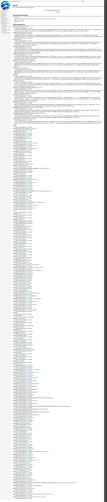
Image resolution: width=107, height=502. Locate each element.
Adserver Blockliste (17, 227)
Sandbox (15, 284)
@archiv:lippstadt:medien (23, 426)
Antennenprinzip (17, 264)
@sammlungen (23, 131)
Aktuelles (5, 24)
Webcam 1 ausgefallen (19, 20)
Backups (15, 39)
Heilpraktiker (16, 420)
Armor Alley (16, 17)
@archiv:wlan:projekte (31, 310)
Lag (14, 431)
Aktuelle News (16, 171)
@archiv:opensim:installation (36, 107)
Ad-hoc (14, 380)
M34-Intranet (16, 140)
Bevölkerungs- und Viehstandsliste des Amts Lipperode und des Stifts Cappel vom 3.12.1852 (35, 482)
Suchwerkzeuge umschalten (51, 10)
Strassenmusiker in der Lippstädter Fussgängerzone (25, 412)
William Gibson (16, 454)
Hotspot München (17, 349)
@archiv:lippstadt (28, 32)
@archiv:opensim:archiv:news (31, 53)
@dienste (19, 39)
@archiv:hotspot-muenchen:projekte (34, 267)
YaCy (14, 239)
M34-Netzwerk (16, 324)
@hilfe (25, 335)
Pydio (14, 346)
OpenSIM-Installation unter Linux (21, 107)
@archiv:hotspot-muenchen (22, 26)
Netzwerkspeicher (17, 250)
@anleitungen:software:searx (26, 366)
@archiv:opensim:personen (27, 454)
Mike (14, 491)
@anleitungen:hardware (23, 165)
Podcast (15, 426)
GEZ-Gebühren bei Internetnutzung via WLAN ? (24, 191)
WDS (14, 60)
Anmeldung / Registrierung (19, 182)
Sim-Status (15, 355)
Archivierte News (17, 159)
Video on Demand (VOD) (18, 46)
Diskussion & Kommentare (19, 148)
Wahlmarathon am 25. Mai (19, 101)
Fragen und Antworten (18, 32)
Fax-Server (15, 244)
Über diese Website (6, 30)
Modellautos (16, 341)
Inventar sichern (17, 118)
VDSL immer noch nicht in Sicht (20, 414)
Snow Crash (16, 287)
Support (4, 28)
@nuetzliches (25, 162)
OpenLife (15, 437)
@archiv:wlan (39, 87)
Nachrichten (5, 18)
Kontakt (4, 27)
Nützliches (5, 19)
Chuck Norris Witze (17, 162)
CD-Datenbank (16, 131)
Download (15, 256)
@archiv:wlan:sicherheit (24, 477)
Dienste (4, 14)
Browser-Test (16, 230)
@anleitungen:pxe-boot (24, 236)
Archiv (4, 13)
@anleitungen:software (24, 94)
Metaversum (16, 434)
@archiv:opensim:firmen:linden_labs (27, 208)
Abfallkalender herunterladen (20, 389)
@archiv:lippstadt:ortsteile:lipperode (66, 482)
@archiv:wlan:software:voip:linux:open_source (34, 496)
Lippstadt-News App (17, 273)
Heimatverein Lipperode (18, 485)
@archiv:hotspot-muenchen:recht (44, 191)
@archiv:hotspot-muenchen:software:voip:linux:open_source (38, 494)
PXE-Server (15, 236)
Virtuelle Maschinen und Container (21, 128)
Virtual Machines (6, 23)
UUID (14, 290)
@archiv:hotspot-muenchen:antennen (29, 142)
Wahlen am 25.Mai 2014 (18, 145)
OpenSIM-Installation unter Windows (21, 113)
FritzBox (15, 165)
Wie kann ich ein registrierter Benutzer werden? (24, 87)
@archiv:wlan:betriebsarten (22, 67)
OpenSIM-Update (17, 295)
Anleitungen (5, 11)
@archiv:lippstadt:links (25, 423)
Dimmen (15, 488)
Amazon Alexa (16, 343)
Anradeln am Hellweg (18, 395)
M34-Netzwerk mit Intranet (19, 176)
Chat (14, 352)
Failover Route (16, 378)
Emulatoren (5, 15)
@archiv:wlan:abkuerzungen (22, 199)
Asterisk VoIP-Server (18, 494)
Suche (102, 1)
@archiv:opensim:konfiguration (28, 118)
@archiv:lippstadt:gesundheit (26, 420)
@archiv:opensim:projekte (28, 457)
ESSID (14, 375)
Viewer (14, 443)
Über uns (5, 31)
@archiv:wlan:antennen (25, 151)
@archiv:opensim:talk (31, 148)
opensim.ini (15, 448)
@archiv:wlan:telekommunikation (28, 479)
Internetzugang (16, 332)
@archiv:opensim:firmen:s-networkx (24, 491)
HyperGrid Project (17, 457)
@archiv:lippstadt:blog (30, 101)
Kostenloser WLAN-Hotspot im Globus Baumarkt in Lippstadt (27, 397)
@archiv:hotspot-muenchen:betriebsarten (25, 60)
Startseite (3, 10)
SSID (14, 188)
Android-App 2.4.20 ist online (20, 392)
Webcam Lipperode (17, 417)
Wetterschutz (16, 372)
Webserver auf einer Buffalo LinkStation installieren (25, 168)
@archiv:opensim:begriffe (21, 193)
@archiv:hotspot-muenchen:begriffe (24, 188)
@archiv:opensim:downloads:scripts (26, 488)
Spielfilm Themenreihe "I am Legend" (22, 179)
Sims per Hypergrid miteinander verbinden (23, 451)
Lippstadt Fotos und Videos (19, 403)
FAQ (14, 26)
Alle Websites (17, 21)
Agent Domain (16, 429)
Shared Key (15, 386)
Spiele (4, 22)
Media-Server (16, 327)
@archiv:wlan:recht (40, 202)
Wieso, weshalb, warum (18, 185)
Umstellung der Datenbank (19, 298)
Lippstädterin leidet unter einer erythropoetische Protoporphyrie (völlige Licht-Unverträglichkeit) (35, 18)
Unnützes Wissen (17, 233)
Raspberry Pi (16, 318)
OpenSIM (15, 213)
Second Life (15, 208)
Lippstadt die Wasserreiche (19, 400)
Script (14, 440)
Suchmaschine (16, 225)
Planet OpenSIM (16, 261)
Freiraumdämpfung (17, 369)
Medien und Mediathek (18, 137)
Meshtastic (15, 219)
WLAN (14, 363)
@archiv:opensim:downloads (24, 196)
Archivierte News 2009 (18, 53)
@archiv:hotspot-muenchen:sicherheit (28, 386)
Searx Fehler (16, 366)
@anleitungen (33, 128)
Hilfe (14, 210)
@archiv (23, 159)
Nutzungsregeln (16, 259)
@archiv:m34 (28, 46)
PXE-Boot (15, 157)
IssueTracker (16, 94)
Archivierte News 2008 (18, 205)
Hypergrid (15, 445)
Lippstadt (15, 242)
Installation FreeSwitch (18, 293)
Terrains (15, 196)
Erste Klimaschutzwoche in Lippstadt (22, 270)
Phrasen (15, 338)
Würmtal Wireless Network (19, 267)
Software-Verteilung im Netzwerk (20, 222)
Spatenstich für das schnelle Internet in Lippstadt (24, 409)
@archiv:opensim (19, 80)
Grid (14, 193)
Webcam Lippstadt (6, 32)
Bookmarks (15, 216)
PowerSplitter (16, 142)
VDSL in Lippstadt (17, 276)
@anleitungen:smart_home (26, 343)
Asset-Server (16, 278)
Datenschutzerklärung (7, 26)
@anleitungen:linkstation (44, 168)
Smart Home (16, 321)
